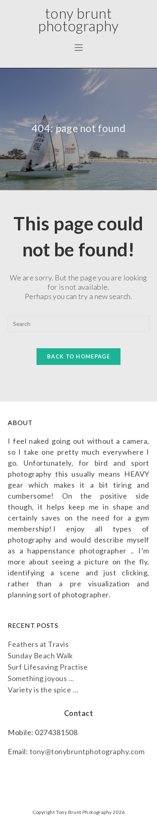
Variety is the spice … (43, 689)
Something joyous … (41, 678)
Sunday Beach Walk (40, 655)
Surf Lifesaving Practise (48, 666)
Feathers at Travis (38, 644)
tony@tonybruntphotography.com (87, 751)
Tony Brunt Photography (78, 19)
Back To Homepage (78, 356)
